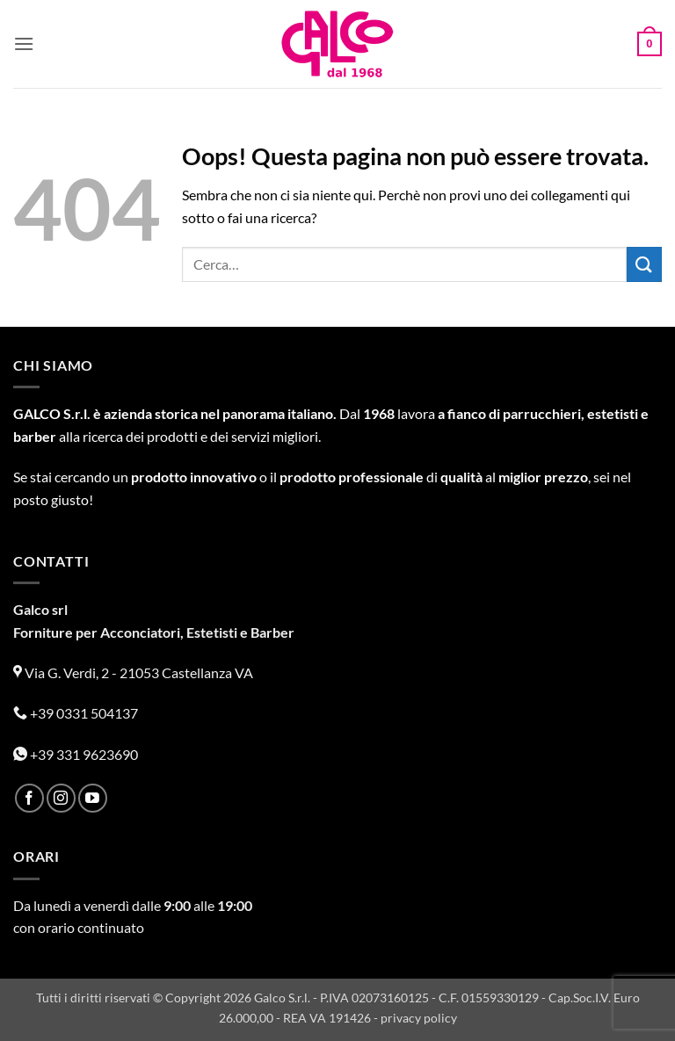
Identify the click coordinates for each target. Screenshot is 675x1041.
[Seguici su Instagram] (61, 798)
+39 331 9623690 (75, 754)
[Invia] (644, 264)
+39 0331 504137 (75, 713)
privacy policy (419, 1017)
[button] (23, 43)
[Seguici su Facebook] (29, 798)
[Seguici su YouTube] (92, 798)
